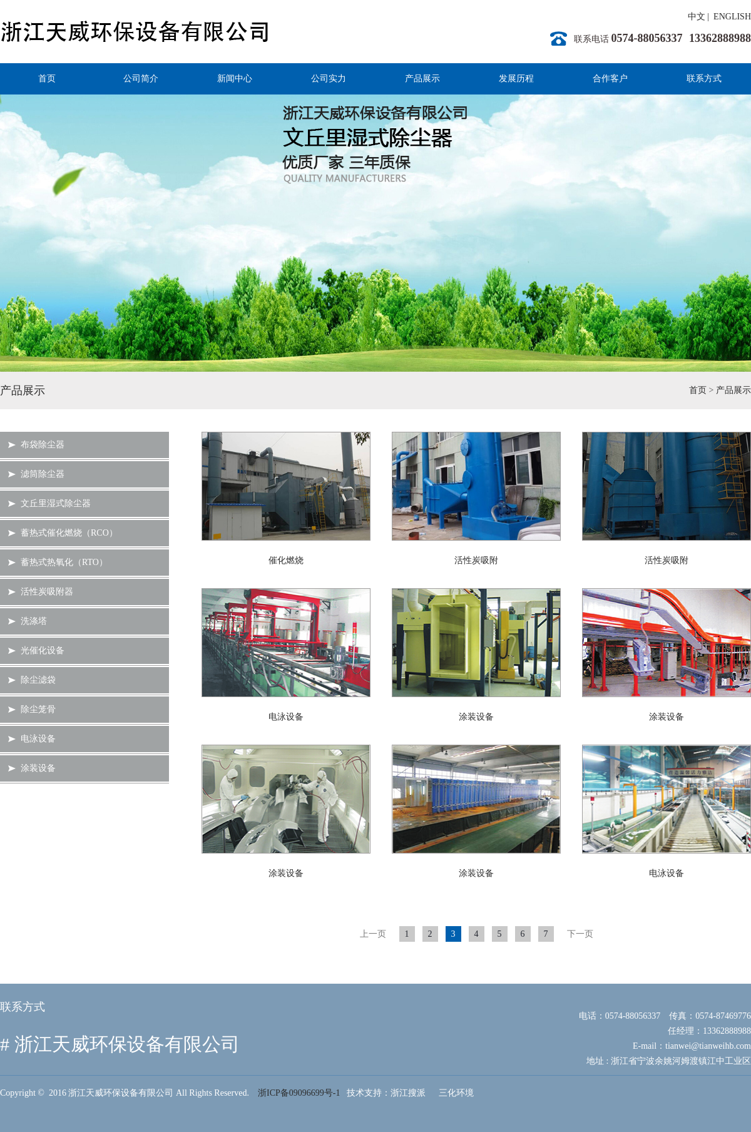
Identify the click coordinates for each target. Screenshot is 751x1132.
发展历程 (516, 78)
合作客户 (610, 78)
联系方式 (704, 78)
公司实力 (328, 78)
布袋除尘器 (42, 444)
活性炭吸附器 (47, 591)
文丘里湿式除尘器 (56, 503)
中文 (696, 16)
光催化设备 (42, 650)
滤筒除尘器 (42, 474)
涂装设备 (38, 768)
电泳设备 (38, 738)
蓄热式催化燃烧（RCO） (69, 533)
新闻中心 (234, 78)
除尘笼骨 (38, 709)
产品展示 (422, 78)
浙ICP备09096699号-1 (299, 1093)
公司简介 (140, 78)
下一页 (580, 934)
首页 (47, 78)
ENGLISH (732, 16)
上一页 (373, 934)
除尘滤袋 (38, 680)
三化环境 (456, 1093)
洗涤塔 (34, 621)
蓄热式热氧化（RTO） (64, 562)
